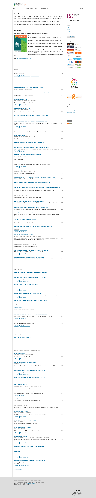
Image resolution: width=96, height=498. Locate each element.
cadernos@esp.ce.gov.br (30, 483)
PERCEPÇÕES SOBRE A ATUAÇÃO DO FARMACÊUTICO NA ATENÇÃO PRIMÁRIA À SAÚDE (32, 182)
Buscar (81, 8)
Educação (68, 108)
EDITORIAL (16, 71)
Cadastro (72, 0)
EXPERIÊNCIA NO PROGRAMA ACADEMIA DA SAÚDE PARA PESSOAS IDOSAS (29, 370)
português (69, 31)
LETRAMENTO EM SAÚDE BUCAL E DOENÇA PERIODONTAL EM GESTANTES (29, 201)
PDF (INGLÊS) (23, 104)
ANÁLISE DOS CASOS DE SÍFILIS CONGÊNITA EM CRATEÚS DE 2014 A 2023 (29, 257)
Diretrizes (36, 8)
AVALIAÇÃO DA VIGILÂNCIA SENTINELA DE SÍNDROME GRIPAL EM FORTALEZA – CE (31, 250)
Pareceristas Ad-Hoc (45, 8)
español (68, 29)
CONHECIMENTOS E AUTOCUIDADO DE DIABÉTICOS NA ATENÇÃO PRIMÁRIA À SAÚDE (31, 147)
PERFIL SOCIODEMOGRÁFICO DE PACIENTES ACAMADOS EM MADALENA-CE (29, 142)
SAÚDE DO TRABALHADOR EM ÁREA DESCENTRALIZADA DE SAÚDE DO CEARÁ (30, 460)
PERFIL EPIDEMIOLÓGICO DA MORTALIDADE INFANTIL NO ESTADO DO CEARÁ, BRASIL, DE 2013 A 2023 (34, 177)
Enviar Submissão (71, 36)
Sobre (22, 8)
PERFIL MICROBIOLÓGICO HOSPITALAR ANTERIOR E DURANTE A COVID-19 (29, 87)
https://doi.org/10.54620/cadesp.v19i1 (23, 58)
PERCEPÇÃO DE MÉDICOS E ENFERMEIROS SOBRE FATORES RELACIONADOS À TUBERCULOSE (33, 226)
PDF (17, 75)
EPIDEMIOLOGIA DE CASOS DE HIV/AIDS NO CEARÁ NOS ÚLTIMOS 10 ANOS (29, 130)
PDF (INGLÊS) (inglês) (25, 75)
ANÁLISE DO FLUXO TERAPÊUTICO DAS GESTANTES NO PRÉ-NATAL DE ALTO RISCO (31, 277)
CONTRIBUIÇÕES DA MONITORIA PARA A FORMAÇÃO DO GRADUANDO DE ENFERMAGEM (32, 321)
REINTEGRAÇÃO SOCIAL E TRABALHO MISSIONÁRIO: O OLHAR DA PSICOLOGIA (30, 391)
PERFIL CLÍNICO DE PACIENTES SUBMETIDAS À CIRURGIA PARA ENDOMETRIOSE (30, 212)
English (68, 27)
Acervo (17, 8)
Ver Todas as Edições (18, 469)
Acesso (77, 0)
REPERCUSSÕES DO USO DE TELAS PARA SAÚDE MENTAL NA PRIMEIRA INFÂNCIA (30, 272)
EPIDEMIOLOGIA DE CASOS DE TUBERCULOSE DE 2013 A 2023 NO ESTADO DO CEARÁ (31, 207)
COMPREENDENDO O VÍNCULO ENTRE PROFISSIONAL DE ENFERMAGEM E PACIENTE (31, 163)
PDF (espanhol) (35, 75)
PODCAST (82, 0)
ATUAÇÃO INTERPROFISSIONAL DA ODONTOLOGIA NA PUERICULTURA (28, 398)
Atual (13, 8)
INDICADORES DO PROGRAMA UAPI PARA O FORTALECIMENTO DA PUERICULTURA (31, 115)
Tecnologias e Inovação (71, 110)
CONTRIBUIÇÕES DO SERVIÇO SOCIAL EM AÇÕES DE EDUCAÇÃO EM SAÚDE (29, 446)
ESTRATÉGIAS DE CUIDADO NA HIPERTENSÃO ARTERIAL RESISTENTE (28, 293)
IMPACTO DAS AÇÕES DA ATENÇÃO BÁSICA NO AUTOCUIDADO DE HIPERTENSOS (30, 314)
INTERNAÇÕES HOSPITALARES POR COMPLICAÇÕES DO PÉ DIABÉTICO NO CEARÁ (30, 121)
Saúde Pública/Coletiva (71, 112)
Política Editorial (29, 8)
